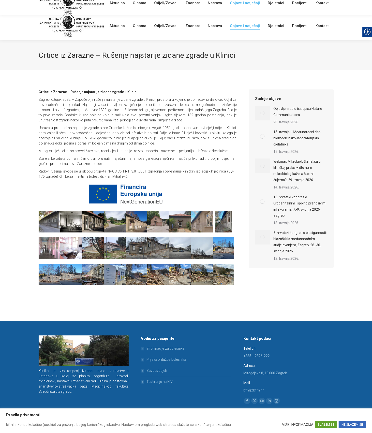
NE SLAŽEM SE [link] (352, 424)
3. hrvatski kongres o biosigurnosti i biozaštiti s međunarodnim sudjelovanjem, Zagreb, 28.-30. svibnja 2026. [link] (300, 242)
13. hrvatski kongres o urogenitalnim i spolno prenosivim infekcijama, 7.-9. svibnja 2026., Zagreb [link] (299, 206)
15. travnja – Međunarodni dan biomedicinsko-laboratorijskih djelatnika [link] (297, 138)
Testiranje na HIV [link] (160, 382)
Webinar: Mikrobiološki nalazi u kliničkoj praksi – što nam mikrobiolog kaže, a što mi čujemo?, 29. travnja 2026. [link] (297, 170)
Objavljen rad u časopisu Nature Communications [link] (297, 112)
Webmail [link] (122, 6)
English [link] (136, 6)
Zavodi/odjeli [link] (157, 371)
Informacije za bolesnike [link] (165, 348)
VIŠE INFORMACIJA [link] (297, 424)
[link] (111, 6)
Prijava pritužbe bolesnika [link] (166, 359)
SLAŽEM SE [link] (326, 424)
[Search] (304, 5)
